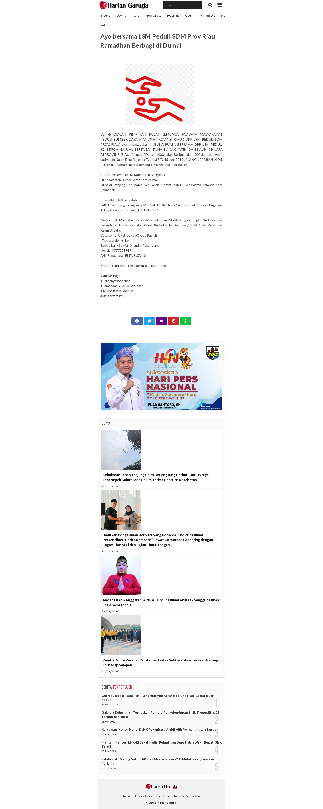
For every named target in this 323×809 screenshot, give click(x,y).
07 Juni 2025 (108, 734)
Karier (167, 796)
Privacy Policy (143, 796)
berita (103, 25)
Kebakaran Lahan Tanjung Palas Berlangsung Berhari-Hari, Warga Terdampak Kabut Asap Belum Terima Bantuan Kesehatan (156, 477)
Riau (136, 15)
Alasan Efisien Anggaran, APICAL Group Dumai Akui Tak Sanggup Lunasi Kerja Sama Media (161, 602)
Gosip (189, 15)
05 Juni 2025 (108, 751)
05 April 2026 (108, 768)
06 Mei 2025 (108, 721)
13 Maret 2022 (109, 704)
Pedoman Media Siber (187, 796)
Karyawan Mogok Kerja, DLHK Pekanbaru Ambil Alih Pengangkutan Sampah (160, 729)
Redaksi (127, 796)
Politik (173, 15)
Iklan (158, 796)
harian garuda (167, 802)
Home (105, 15)
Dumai (121, 15)
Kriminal (207, 15)
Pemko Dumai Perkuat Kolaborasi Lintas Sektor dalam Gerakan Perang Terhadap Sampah (160, 662)
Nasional (153, 15)
